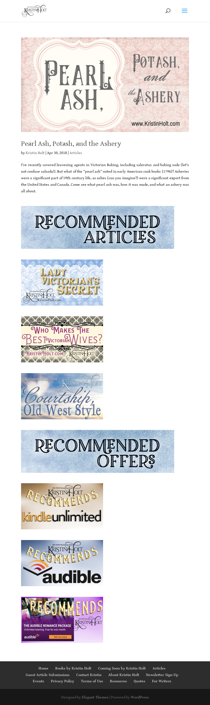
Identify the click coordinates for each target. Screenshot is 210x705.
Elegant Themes (95, 697)
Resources (118, 681)
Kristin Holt (35, 153)
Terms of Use (92, 681)
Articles (75, 153)
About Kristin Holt (123, 675)
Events (38, 681)
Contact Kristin (88, 675)
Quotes (139, 681)
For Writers (161, 681)
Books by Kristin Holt (73, 668)
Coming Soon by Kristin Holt (122, 668)
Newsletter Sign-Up (162, 675)
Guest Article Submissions (47, 675)
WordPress (140, 697)
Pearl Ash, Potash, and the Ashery (71, 144)
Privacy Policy (62, 681)
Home (43, 668)
